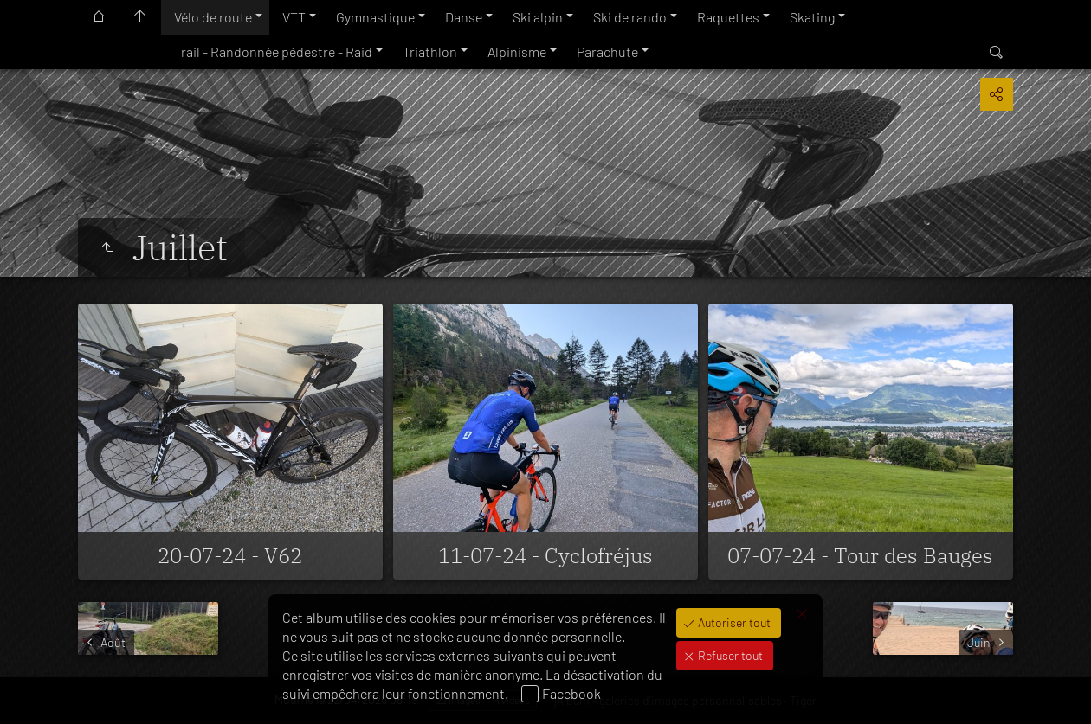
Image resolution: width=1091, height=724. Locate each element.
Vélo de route (213, 17)
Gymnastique (375, 17)
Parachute (607, 51)
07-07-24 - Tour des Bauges (860, 555)
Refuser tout (729, 655)
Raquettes (728, 17)
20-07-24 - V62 (230, 555)
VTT (294, 17)
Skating (812, 17)
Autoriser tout (733, 622)
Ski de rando (630, 17)
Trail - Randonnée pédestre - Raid (273, 51)
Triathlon (430, 51)
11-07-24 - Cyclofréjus (545, 555)
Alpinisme (516, 51)
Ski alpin (538, 17)
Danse (463, 17)
